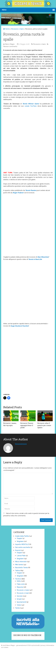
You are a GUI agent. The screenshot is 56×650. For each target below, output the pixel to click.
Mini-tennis (19, 564)
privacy (43, 645)
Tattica (17, 570)
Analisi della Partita (22, 536)
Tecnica (18, 579)
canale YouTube (31, 106)
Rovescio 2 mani (23, 593)
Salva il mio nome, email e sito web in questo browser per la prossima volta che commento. (26, 514)
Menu (4, 10)
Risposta (20, 587)
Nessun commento (10, 46)
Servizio (19, 596)
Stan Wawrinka (42, 257)
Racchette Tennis (21, 567)
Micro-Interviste (21, 561)
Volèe (19, 605)
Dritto (19, 581)
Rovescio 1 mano (17, 29)
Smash (19, 599)
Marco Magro (10, 44)
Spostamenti (21, 602)
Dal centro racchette (22, 547)
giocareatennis (21, 444)
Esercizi (18, 550)
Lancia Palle (21, 556)
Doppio (19, 538)
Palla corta (21, 584)
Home (6, 29)
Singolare (20, 541)
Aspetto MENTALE (22, 544)
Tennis (17, 608)
